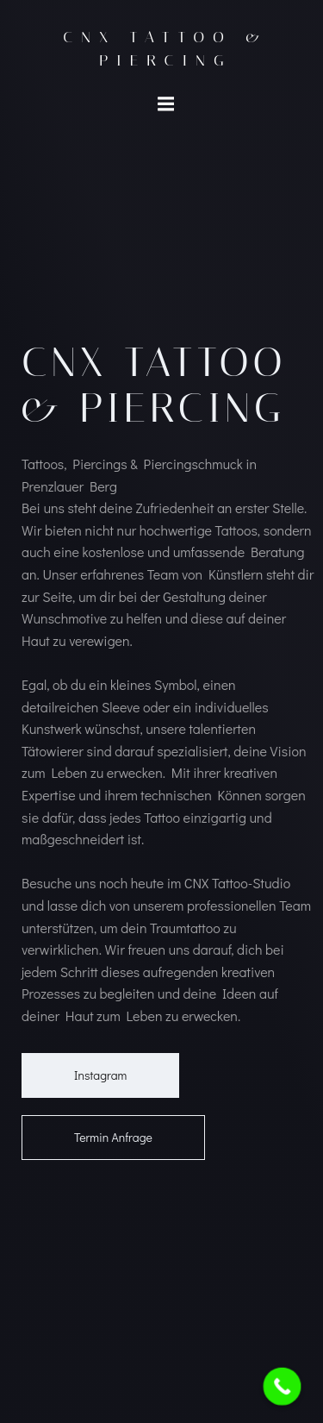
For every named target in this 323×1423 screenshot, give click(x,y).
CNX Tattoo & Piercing (165, 49)
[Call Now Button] (282, 1387)
